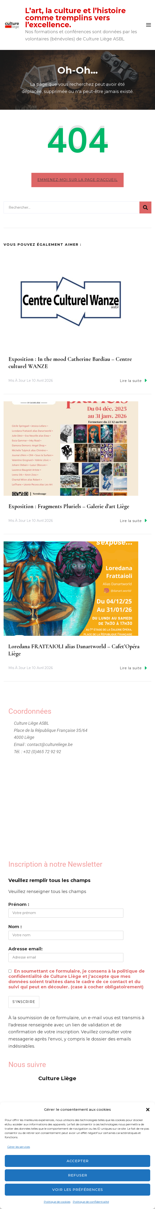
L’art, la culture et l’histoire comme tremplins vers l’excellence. (75, 17)
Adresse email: (25, 949)
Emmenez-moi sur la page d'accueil (77, 180)
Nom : (15, 926)
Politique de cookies (57, 1202)
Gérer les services (18, 1147)
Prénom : (18, 904)
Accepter (78, 1161)
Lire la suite (133, 380)
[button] (147, 1109)
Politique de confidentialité (91, 1202)
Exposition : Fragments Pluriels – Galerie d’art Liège (68, 506)
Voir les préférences (77, 1189)
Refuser (77, 1175)
